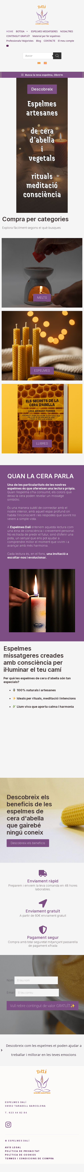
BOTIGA (23, 31)
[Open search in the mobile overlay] (42, 55)
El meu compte (66, 40)
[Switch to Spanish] (45, 62)
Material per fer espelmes (46, 36)
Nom (10, 980)
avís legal (13, 1147)
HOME (9, 31)
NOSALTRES (66, 31)
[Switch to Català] (39, 62)
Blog (38, 40)
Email (11, 992)
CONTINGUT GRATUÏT (18, 36)
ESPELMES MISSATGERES (44, 31)
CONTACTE (49, 40)
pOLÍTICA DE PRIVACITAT (22, 1151)
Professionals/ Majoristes (19, 40)
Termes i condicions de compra (29, 1158)
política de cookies (20, 1155)
